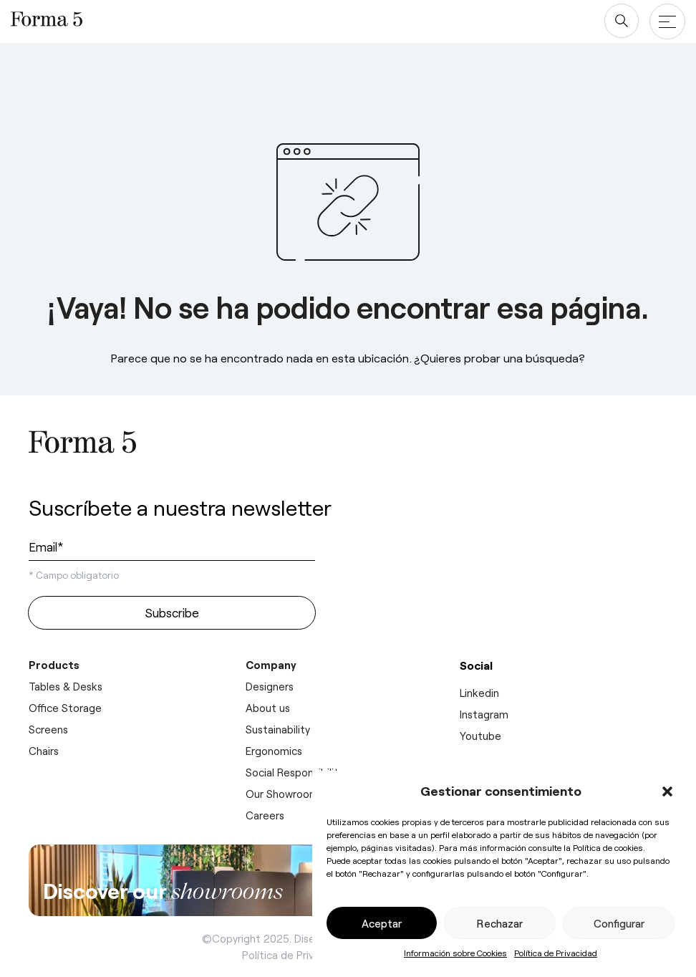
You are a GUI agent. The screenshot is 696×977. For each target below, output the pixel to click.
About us (268, 707)
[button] (667, 791)
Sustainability (278, 729)
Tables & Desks (65, 686)
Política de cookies (608, 847)
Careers (265, 815)
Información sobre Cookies (455, 953)
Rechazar (500, 923)
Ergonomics (274, 750)
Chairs (44, 750)
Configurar (619, 923)
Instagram (484, 714)
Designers (270, 686)
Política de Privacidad (555, 953)
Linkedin (479, 692)
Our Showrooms (285, 793)
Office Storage (65, 707)
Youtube (480, 735)
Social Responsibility (295, 772)
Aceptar (382, 923)
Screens (48, 729)
